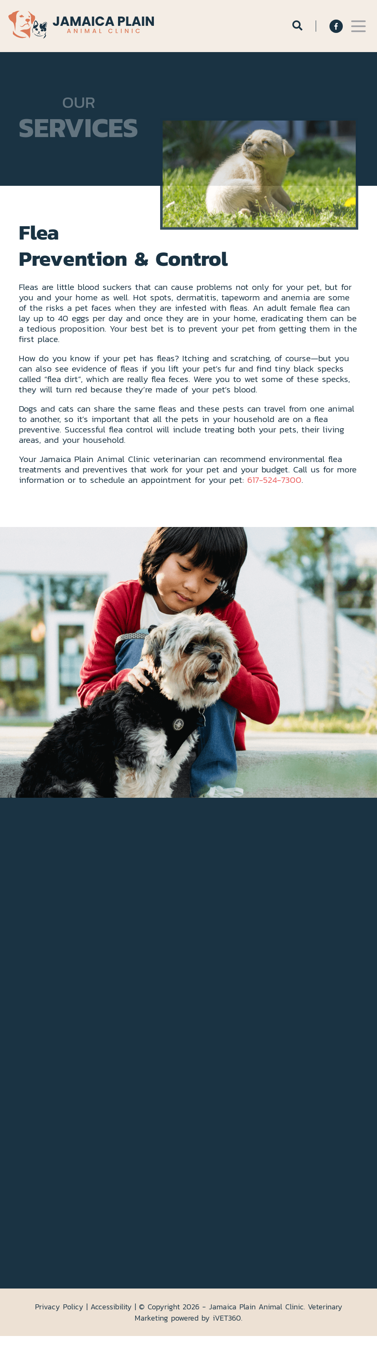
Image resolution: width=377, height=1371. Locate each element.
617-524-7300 (274, 480)
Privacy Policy (59, 1306)
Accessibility (111, 1306)
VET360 (227, 1318)
